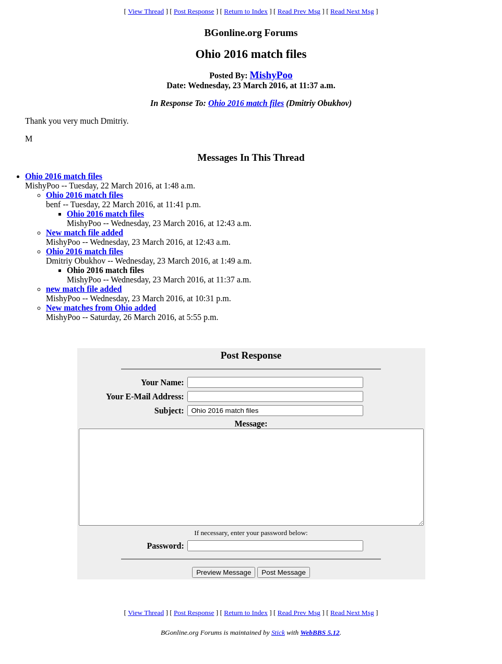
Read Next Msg (352, 11)
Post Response (194, 11)
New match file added (84, 232)
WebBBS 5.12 (319, 651)
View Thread (146, 11)
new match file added (84, 288)
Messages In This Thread (250, 157)
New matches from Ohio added (101, 307)
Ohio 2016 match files (246, 103)
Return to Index (246, 11)
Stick (278, 651)
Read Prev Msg (299, 11)
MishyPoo (271, 74)
